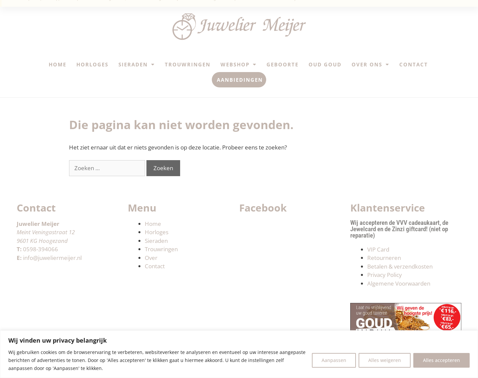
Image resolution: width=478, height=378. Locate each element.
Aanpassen (334, 360)
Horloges (92, 64)
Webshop (238, 64)
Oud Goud (325, 64)
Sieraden (136, 64)
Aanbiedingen (240, 79)
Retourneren (384, 258)
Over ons (370, 64)
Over (151, 258)
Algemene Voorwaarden (398, 283)
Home (57, 64)
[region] (239, 354)
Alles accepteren (441, 360)
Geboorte (283, 64)
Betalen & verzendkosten (400, 266)
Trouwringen (187, 64)
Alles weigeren (384, 360)
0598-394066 (40, 249)
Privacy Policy (384, 275)
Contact (413, 64)
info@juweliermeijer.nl (52, 258)
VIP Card (378, 249)
